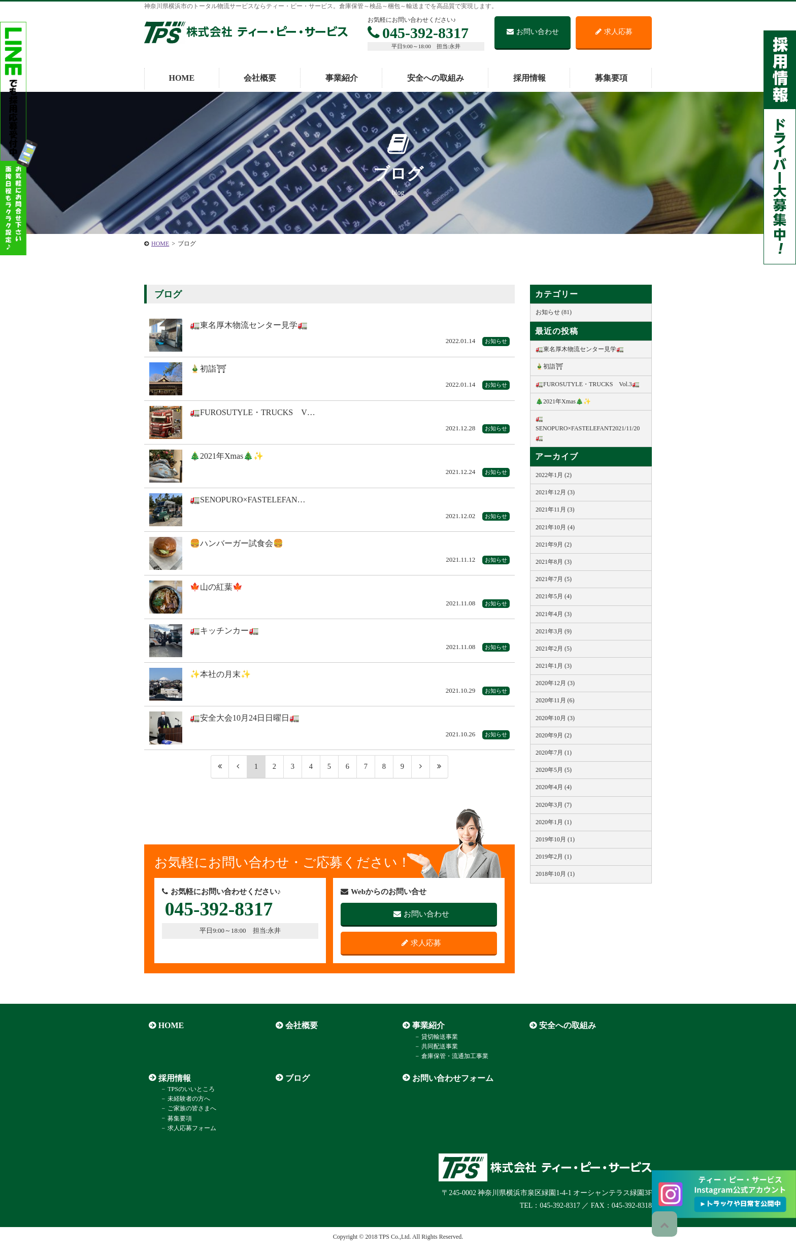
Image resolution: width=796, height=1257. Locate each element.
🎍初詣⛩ (549, 366)
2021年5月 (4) (554, 596)
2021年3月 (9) (554, 631)
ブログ (293, 1087)
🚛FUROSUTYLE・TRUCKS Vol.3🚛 (588, 384)
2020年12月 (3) (555, 683)
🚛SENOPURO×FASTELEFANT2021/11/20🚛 (588, 428)
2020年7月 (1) (554, 752)
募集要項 (611, 78)
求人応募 (614, 32)
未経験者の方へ (181, 1108)
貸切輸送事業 (432, 1046)
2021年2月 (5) (554, 648)
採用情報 (529, 78)
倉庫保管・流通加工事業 (447, 1066)
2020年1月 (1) (554, 822)
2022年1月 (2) (554, 475)
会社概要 (260, 78)
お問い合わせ (533, 32)
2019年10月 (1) (555, 839)
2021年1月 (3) (554, 665)
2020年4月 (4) (554, 787)
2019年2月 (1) (554, 856)
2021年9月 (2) (554, 544)
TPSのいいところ (184, 1098)
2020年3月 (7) (554, 804)
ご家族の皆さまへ (184, 1118)
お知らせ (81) (554, 312)
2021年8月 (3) (554, 561)
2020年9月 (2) (554, 735)
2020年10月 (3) (555, 718)
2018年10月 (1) (555, 873)
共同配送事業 (432, 1056)
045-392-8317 (418, 32)
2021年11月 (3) (555, 509)
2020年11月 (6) (555, 700)
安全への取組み (435, 78)
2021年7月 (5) (554, 579)
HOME (181, 78)
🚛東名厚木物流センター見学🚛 (580, 349)
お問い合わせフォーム (448, 1087)
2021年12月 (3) (555, 492)
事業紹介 (341, 78)
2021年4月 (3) (554, 614)
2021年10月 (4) (555, 527)
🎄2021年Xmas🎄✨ (563, 401)
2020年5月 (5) (554, 769)
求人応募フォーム (184, 1137)
